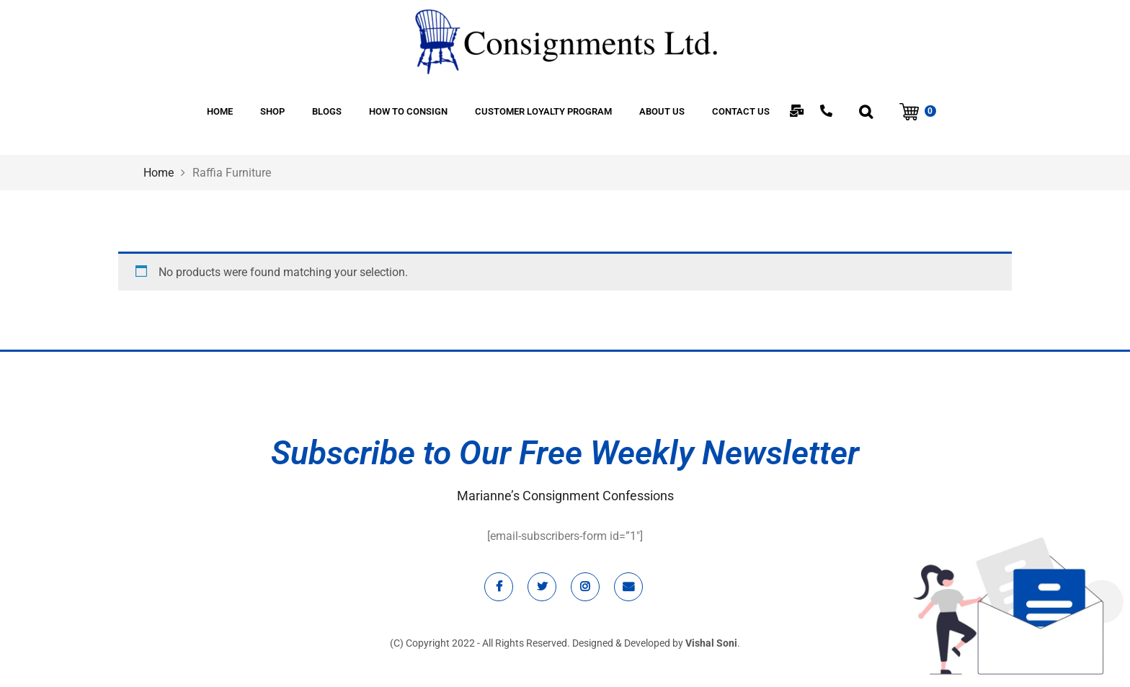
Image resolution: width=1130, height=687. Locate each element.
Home (158, 172)
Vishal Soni (711, 643)
